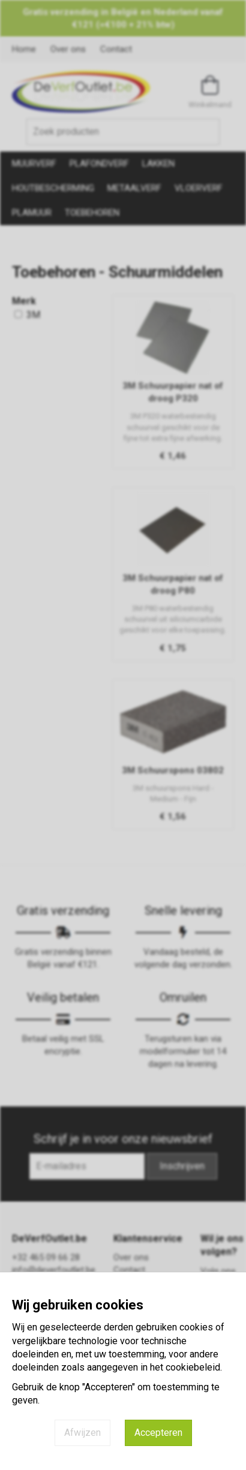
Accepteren (158, 1432)
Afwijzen (82, 1432)
